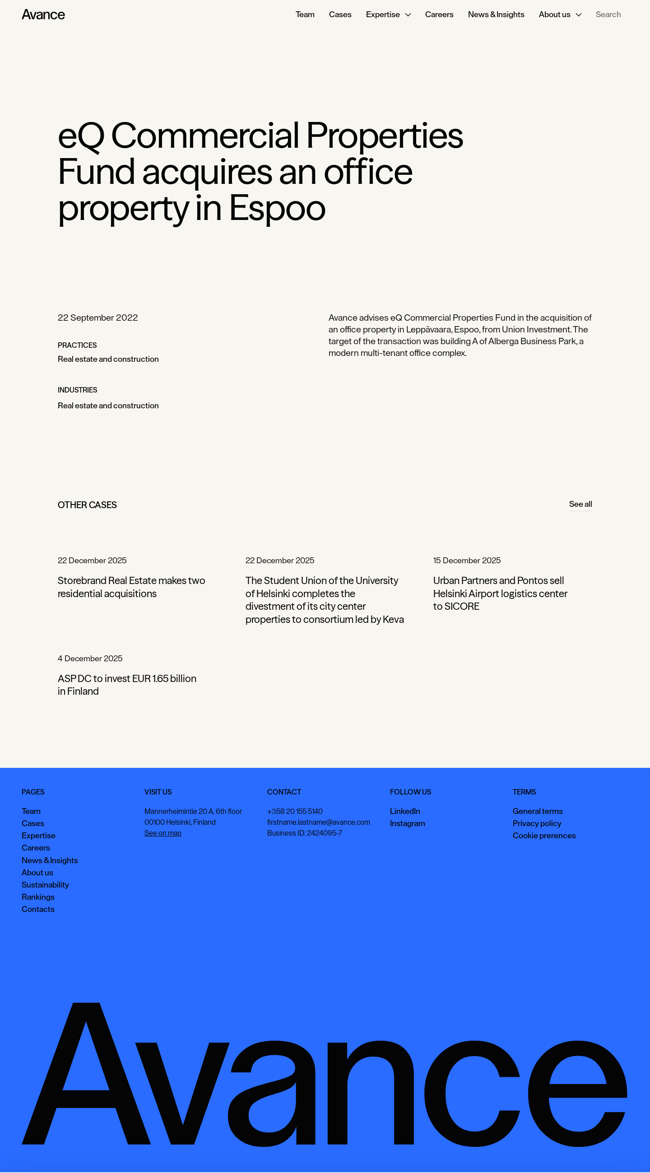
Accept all (489, 1152)
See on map (162, 833)
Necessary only (611, 1152)
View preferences (546, 1152)
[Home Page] (43, 14)
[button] (388, 14)
